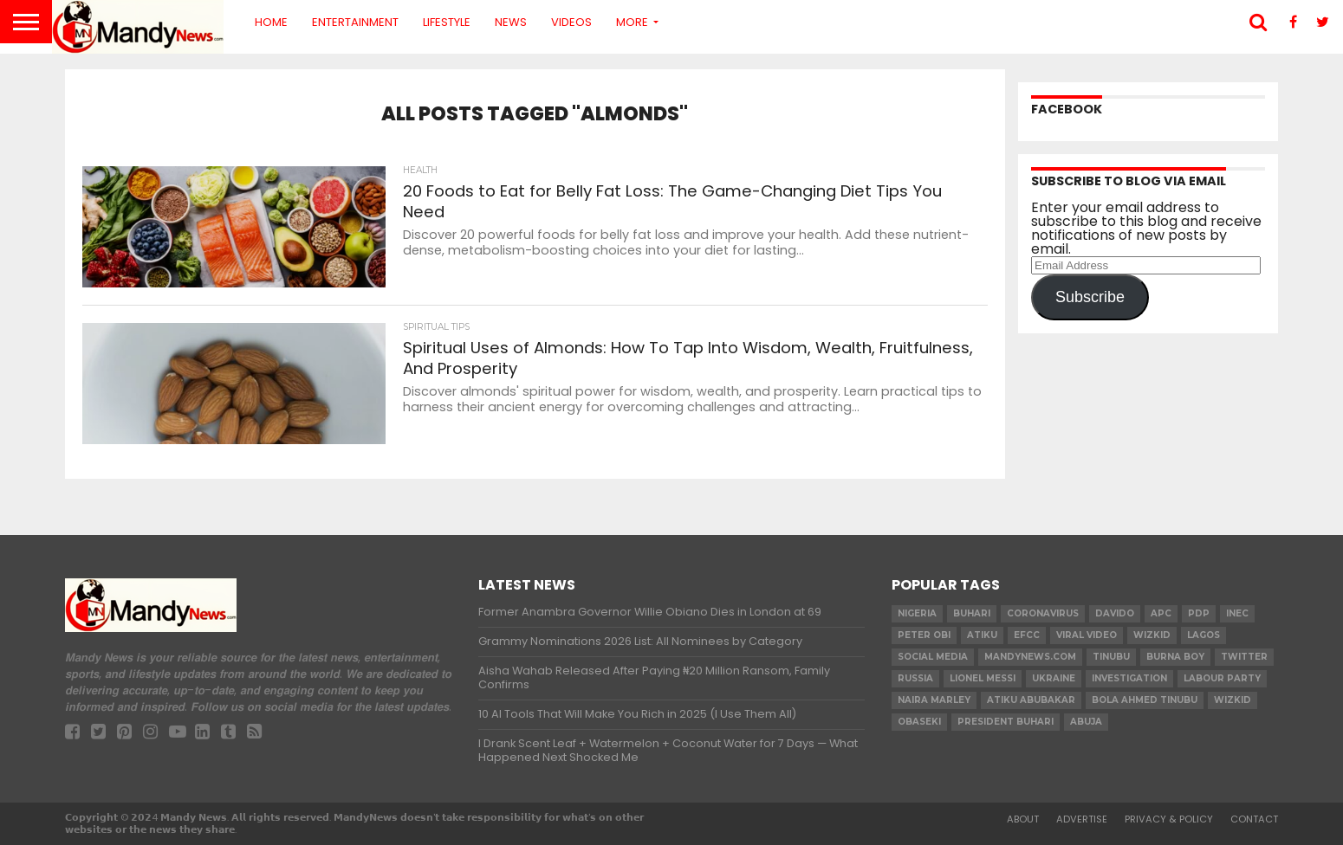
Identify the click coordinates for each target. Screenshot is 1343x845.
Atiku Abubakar (1031, 700)
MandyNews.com (1030, 656)
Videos (571, 22)
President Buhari (1005, 721)
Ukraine (1053, 678)
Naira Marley (934, 700)
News (511, 22)
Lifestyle (446, 22)
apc (1161, 613)
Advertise (1081, 819)
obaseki (919, 721)
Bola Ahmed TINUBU (1144, 700)
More (632, 22)
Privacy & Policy (1169, 819)
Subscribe (1090, 297)
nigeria (917, 613)
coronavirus (1043, 613)
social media (933, 656)
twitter (1244, 656)
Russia (915, 678)
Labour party (1222, 678)
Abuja (1086, 721)
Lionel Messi (982, 678)
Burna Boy (1175, 656)
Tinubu (1111, 656)
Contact (1254, 819)
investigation (1129, 678)
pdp (1199, 613)
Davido (1114, 613)
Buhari (971, 613)
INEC (1237, 613)
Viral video (1086, 635)
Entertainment (355, 22)
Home (271, 22)
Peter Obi (924, 635)
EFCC (1027, 635)
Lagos (1203, 635)
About (1023, 819)
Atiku (982, 635)
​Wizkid (1152, 635)
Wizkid (1232, 700)
